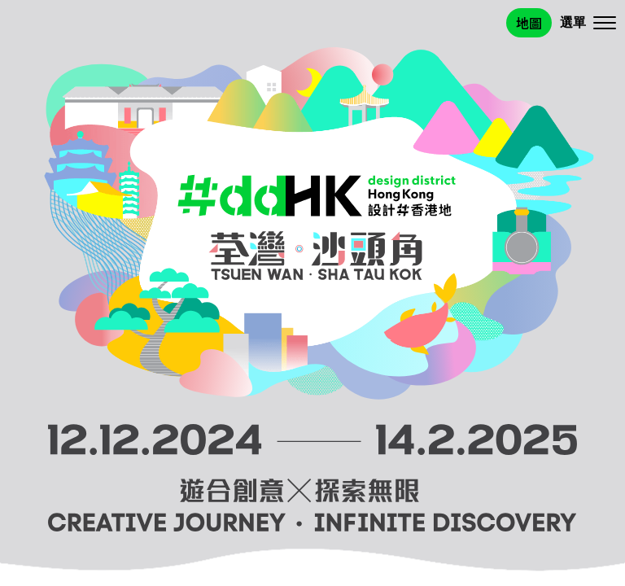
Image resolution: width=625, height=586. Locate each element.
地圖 (529, 23)
